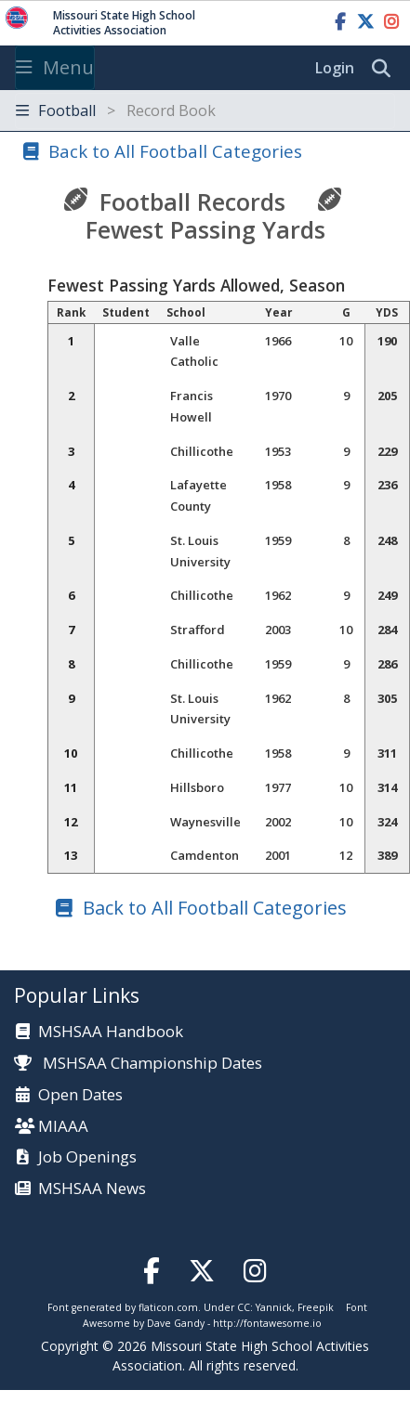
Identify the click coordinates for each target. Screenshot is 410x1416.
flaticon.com (168, 1307)
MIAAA (63, 1127)
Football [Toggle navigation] (116, 110)
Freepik (316, 1307)
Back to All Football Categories (175, 150)
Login (334, 68)
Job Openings (87, 1157)
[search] (386, 68)
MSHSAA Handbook (110, 1032)
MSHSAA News (92, 1189)
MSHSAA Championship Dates (138, 1062)
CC (243, 1307)
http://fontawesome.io (267, 1323)
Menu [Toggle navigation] (55, 67)
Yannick (274, 1307)
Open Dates (80, 1095)
